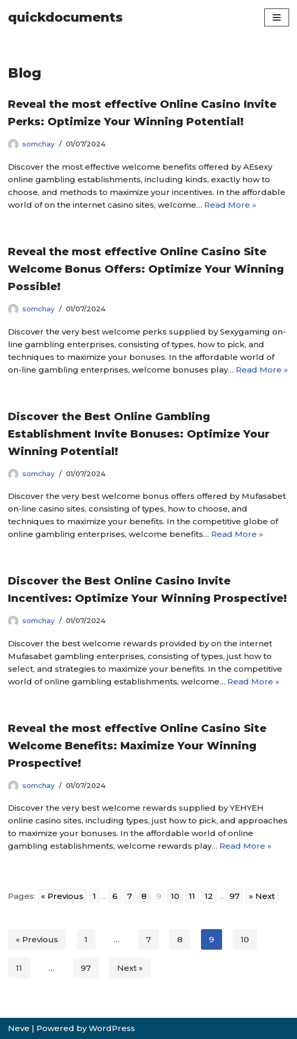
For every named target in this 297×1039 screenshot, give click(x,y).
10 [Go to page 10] (175, 896)
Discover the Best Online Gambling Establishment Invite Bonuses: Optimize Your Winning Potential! (139, 434)
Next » (130, 968)
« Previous (37, 939)
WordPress (112, 1028)
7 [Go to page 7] (129, 896)
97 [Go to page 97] (234, 896)
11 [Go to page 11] (192, 896)
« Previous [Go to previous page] (62, 896)
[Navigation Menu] (276, 17)
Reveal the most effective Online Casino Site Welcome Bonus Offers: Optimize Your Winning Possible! (146, 269)
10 (245, 939)
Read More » (230, 205)
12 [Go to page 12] (209, 896)
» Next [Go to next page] (262, 896)
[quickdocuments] (65, 17)
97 (86, 968)
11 (19, 968)
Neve (19, 1028)
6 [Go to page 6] (115, 896)
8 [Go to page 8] (144, 896)
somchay (38, 144)
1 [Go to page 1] (94, 896)
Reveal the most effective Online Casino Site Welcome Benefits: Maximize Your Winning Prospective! (137, 745)
